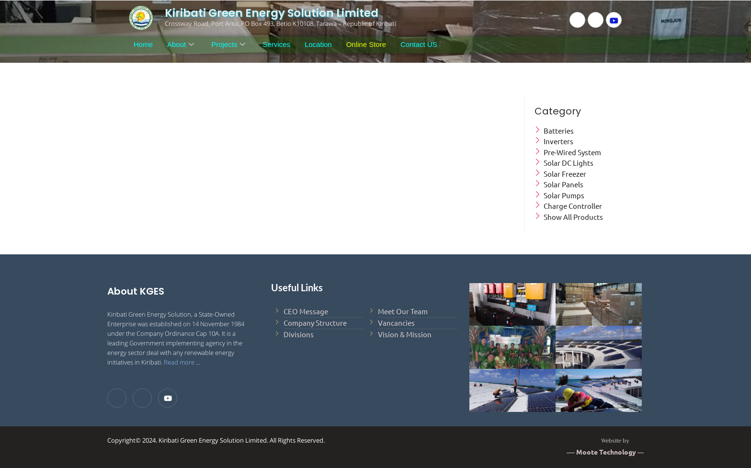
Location (318, 44)
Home (143, 44)
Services (276, 44)
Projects (228, 44)
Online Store (366, 44)
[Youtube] (614, 20)
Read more (179, 362)
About (180, 44)
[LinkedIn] (595, 20)
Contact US (418, 44)
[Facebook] (577, 20)
